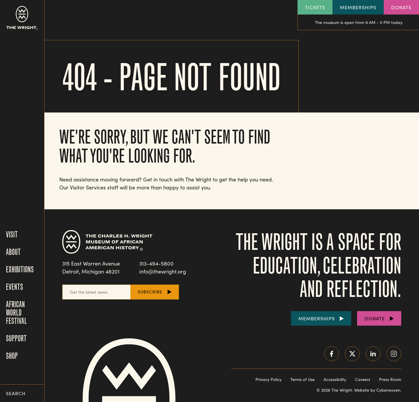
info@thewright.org (162, 271)
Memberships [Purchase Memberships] (316, 318)
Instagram (393, 353)
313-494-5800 (156, 263)
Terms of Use (302, 379)
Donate (401, 7)
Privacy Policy (268, 379)
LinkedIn (373, 353)
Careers (362, 379)
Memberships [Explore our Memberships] (358, 7)
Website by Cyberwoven (377, 390)
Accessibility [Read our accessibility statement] (335, 379)
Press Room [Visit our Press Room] (390, 379)
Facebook (331, 353)
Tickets (315, 7)
